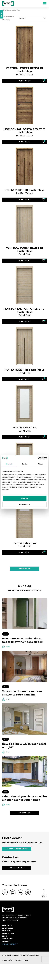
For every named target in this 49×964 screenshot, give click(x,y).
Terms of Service (21, 960)
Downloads (7, 939)
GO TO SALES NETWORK (17, 849)
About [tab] (40, 464)
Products (7, 925)
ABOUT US (6, 931)
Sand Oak (24, 251)
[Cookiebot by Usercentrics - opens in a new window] (37, 458)
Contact (6, 941)
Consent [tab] (9, 464)
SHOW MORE (24, 569)
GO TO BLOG (24, 813)
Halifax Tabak (24, 71)
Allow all (24, 498)
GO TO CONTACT (16, 868)
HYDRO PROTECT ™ (10, 944)
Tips (5, 634)
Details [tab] (24, 464)
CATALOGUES (7, 928)
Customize (24, 504)
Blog (4, 936)
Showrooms (8, 933)
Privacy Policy (7, 960)
